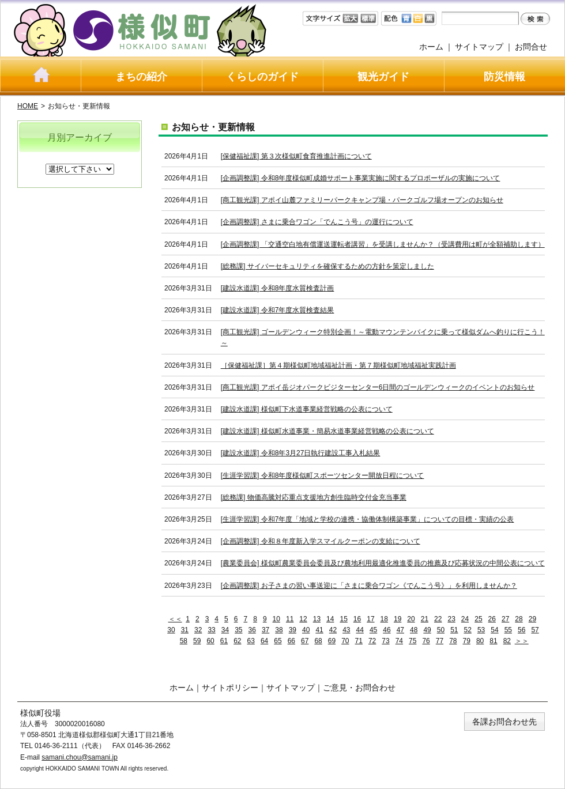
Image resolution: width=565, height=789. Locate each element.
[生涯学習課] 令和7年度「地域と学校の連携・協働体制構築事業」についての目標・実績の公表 (367, 519)
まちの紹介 (141, 76)
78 (453, 641)
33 (211, 630)
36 (252, 630)
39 (292, 630)
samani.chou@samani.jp (80, 757)
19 (397, 619)
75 (412, 641)
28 (518, 619)
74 (399, 641)
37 (265, 630)
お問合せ (531, 46)
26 (492, 619)
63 (251, 641)
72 (372, 641)
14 (330, 619)
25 (478, 619)
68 (318, 641)
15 (343, 619)
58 (183, 641)
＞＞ (522, 641)
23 (451, 619)
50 (441, 630)
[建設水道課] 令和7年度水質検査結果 (277, 310)
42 (333, 630)
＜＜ (175, 619)
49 (427, 630)
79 (466, 641)
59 (197, 641)
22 (438, 619)
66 (291, 641)
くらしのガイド (262, 76)
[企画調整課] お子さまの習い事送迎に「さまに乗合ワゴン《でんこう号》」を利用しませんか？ (369, 586)
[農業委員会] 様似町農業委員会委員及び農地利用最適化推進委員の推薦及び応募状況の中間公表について (383, 563)
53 (481, 630)
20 (411, 619)
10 (276, 619)
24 (465, 619)
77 (439, 641)
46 (386, 630)
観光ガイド (383, 76)
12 (303, 619)
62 (237, 641)
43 (346, 630)
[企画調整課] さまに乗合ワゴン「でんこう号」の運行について (317, 222)
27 (505, 619)
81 (493, 641)
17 (370, 619)
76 (426, 641)
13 (317, 619)
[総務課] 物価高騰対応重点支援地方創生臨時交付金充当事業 (313, 497)
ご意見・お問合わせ (359, 687)
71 (359, 641)
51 (454, 630)
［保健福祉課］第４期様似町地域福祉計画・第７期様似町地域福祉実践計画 (338, 365)
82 (507, 641)
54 (494, 630)
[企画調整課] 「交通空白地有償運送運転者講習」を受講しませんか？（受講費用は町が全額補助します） (383, 244)
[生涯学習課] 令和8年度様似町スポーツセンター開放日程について (322, 475)
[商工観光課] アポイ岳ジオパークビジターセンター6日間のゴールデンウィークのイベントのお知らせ (378, 387)
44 (360, 630)
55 (508, 630)
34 (225, 630)
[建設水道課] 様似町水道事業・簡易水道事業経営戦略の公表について (327, 431)
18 (384, 619)
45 (373, 630)
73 (385, 641)
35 (238, 630)
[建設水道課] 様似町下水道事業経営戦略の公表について (307, 409)
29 (532, 619)
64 (264, 641)
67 (304, 641)
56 (521, 630)
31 (185, 630)
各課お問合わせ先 (504, 721)
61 (224, 641)
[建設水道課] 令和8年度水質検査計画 (277, 288)
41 (319, 630)
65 (277, 641)
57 (534, 630)
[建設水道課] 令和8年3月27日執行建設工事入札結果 (301, 453)
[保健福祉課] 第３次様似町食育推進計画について (296, 156)
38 (278, 630)
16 (357, 619)
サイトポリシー (230, 687)
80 (480, 641)
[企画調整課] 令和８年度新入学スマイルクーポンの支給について (320, 541)
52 (468, 630)
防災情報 (504, 76)
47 (400, 630)
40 (306, 630)
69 (332, 641)
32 (198, 630)
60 (210, 641)
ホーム (431, 46)
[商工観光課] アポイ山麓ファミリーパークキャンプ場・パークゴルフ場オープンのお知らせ (362, 200)
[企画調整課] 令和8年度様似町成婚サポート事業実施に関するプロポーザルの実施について (360, 178)
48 (413, 630)
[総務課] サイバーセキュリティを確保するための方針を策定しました (327, 266)
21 (424, 619)
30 (171, 630)
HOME (27, 106)
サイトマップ (479, 46)
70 (345, 641)
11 (289, 619)
